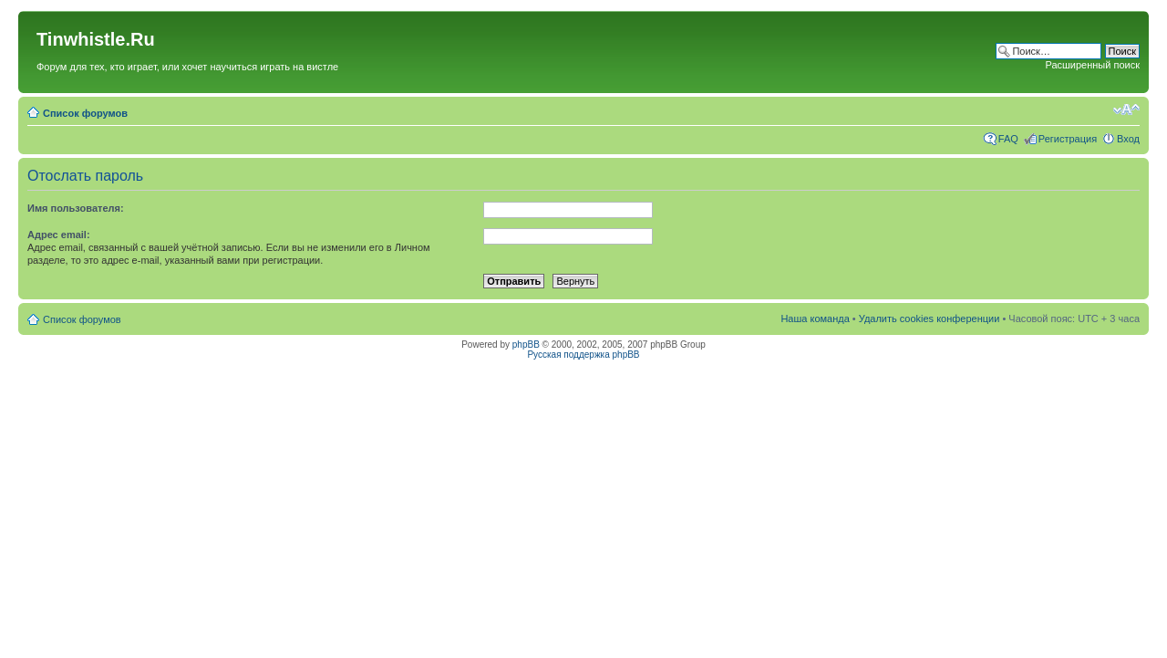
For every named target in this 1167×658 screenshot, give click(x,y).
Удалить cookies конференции (929, 318)
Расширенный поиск (1092, 64)
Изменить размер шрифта (1126, 109)
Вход (1128, 138)
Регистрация (1067, 138)
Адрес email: (58, 234)
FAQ (1008, 138)
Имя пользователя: (75, 208)
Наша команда (814, 318)
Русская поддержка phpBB (583, 355)
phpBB (526, 344)
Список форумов (85, 113)
